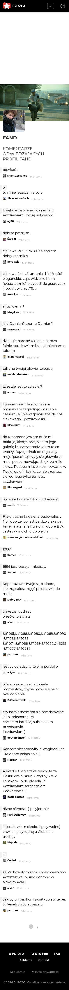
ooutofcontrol (16, 737)
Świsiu (11, 238)
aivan (10, 622)
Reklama (26, 960)
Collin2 (11, 860)
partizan (12, 654)
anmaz (11, 392)
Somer (11, 555)
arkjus (11, 672)
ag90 (10, 221)
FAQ (57, 954)
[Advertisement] (34, 48)
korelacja (13, 261)
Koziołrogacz (15, 796)
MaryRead (13, 312)
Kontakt (43, 960)
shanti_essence (17, 175)
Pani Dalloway (16, 814)
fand (10, 137)
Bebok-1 (12, 294)
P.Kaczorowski (16, 700)
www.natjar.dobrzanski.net (25, 537)
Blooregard (14, 487)
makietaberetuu (18, 374)
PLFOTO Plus (38, 954)
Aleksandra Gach (18, 198)
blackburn (13, 425)
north (11, 505)
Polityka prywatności (45, 971)
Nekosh (12, 759)
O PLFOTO (16, 954)
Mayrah (12, 842)
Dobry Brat (14, 599)
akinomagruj (15, 356)
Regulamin (17, 971)
